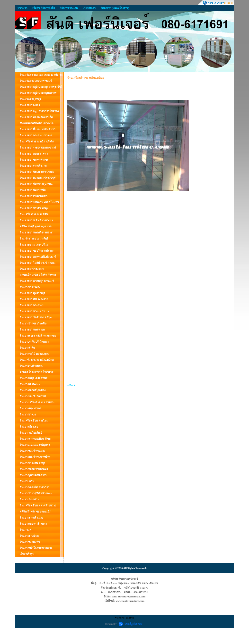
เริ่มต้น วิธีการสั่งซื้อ (43, 8)
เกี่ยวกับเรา (89, 8)
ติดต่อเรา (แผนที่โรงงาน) (114, 8)
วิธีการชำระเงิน (69, 8)
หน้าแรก (22, 8)
